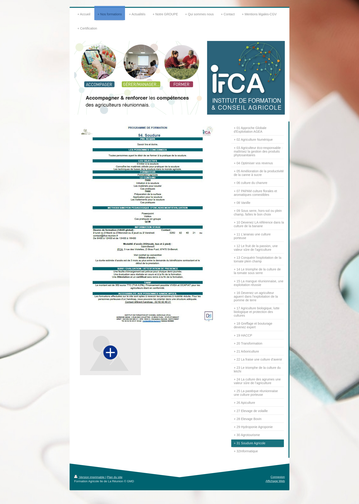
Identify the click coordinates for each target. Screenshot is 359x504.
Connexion (278, 477)
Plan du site (114, 477)
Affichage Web (275, 481)
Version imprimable (89, 477)
